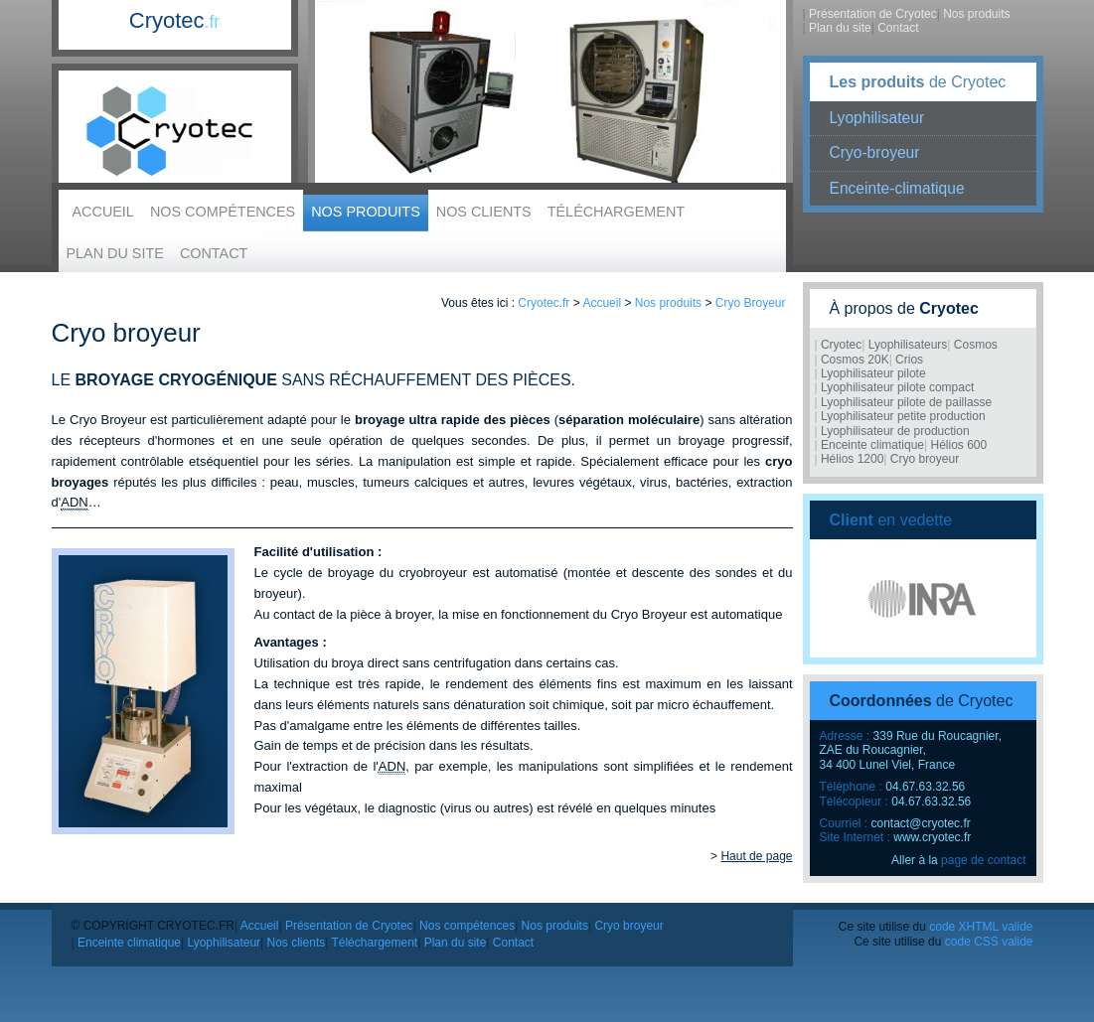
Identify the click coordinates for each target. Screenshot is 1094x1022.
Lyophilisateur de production (895, 431)
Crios (909, 359)
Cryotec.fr (543, 303)
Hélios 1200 (852, 459)
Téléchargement (616, 211)
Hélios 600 (958, 445)
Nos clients (484, 211)
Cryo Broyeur (750, 303)
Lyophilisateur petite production (903, 416)
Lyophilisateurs (908, 345)
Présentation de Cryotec (873, 14)
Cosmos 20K (855, 359)
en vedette (891, 519)
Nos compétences (222, 211)
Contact (213, 253)
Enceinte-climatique (897, 188)
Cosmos (976, 345)
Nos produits (365, 211)
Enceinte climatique (872, 445)
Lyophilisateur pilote (873, 373)
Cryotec (174, 20)
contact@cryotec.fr (921, 823)
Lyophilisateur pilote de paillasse (906, 402)
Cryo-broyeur (875, 152)
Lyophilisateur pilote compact (897, 387)
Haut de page (756, 856)
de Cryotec (918, 81)
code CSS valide (989, 942)
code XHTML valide (980, 927)
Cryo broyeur (924, 459)
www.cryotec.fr (932, 837)
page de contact (983, 860)
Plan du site (115, 253)
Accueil (103, 211)
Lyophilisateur (877, 117)
